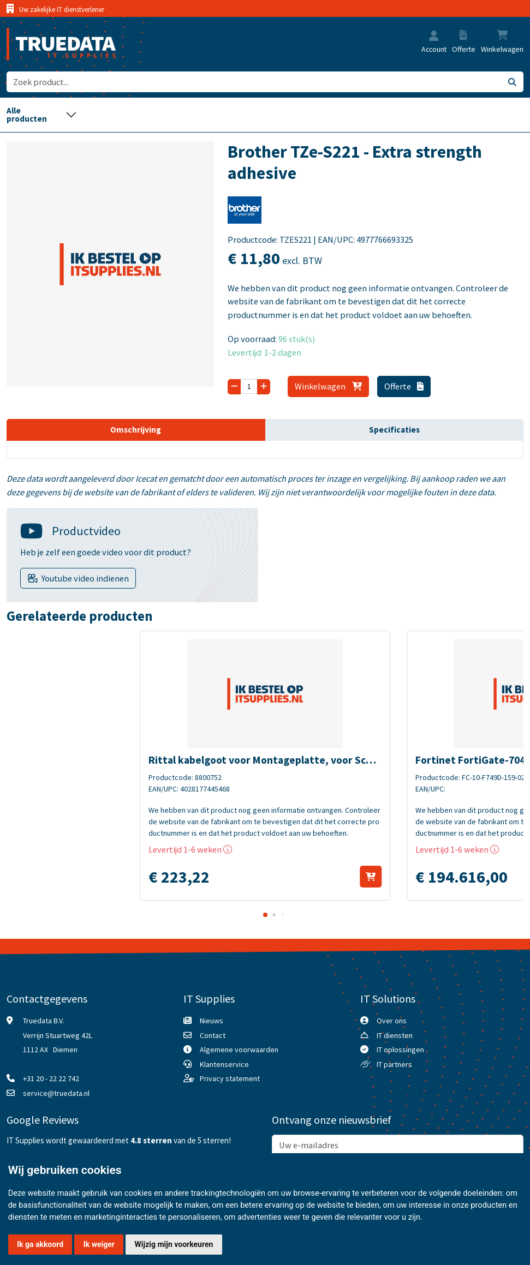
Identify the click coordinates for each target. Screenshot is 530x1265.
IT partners (394, 1064)
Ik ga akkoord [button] (40, 1244)
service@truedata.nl (56, 1093)
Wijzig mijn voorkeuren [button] (174, 1244)
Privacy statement (230, 1078)
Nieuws (211, 1021)
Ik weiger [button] (99, 1244)
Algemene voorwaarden (239, 1049)
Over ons (392, 1021)
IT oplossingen (400, 1049)
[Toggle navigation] (41, 115)
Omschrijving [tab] (135, 429)
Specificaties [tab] (394, 429)
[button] (433, 36)
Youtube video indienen (85, 578)
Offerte (404, 386)
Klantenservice (224, 1064)
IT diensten (395, 1035)
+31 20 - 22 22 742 (51, 1078)
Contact (212, 1035)
